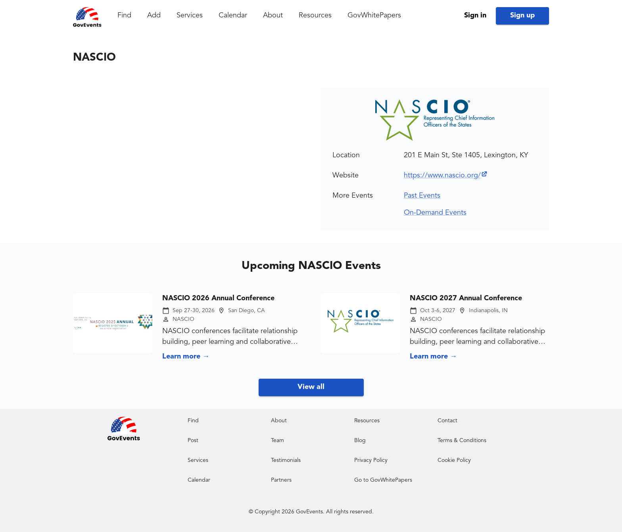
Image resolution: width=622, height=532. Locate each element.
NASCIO (183, 319)
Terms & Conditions (462, 440)
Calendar (233, 15)
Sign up (522, 15)
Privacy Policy (371, 460)
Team (277, 440)
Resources (315, 15)
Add (154, 15)
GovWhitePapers (374, 15)
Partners (281, 480)
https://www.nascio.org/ (446, 175)
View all (311, 387)
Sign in (475, 15)
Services (190, 15)
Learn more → (185, 356)
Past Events (422, 195)
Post (193, 440)
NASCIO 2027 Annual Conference (466, 298)
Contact (447, 420)
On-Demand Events (435, 212)
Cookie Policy (454, 460)
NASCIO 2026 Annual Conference (218, 298)
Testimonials (286, 460)
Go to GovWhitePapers (383, 480)
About (273, 15)
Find (124, 15)
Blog (360, 440)
